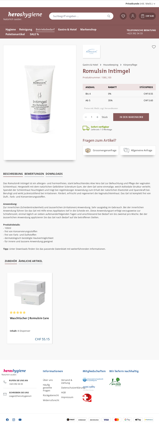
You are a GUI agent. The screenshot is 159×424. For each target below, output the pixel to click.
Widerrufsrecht (51, 399)
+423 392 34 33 (135, 33)
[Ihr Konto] (132, 16)
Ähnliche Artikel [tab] (30, 260)
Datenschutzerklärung (73, 387)
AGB (63, 392)
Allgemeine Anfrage (138, 150)
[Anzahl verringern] (86, 117)
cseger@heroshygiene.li (20, 395)
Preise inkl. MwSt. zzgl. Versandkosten (101, 108)
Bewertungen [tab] (34, 173)
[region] (40, 102)
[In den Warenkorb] (131, 117)
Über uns (48, 379)
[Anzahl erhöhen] (97, 117)
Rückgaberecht (51, 395)
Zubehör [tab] (11, 260)
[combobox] (77, 16)
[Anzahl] (91, 117)
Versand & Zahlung (66, 381)
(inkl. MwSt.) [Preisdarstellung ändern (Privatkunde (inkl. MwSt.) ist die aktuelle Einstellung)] (139, 3)
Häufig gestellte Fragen (47, 387)
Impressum (67, 397)
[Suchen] (108, 16)
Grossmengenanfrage (100, 150)
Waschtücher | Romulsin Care (29, 318)
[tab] (13, 174)
